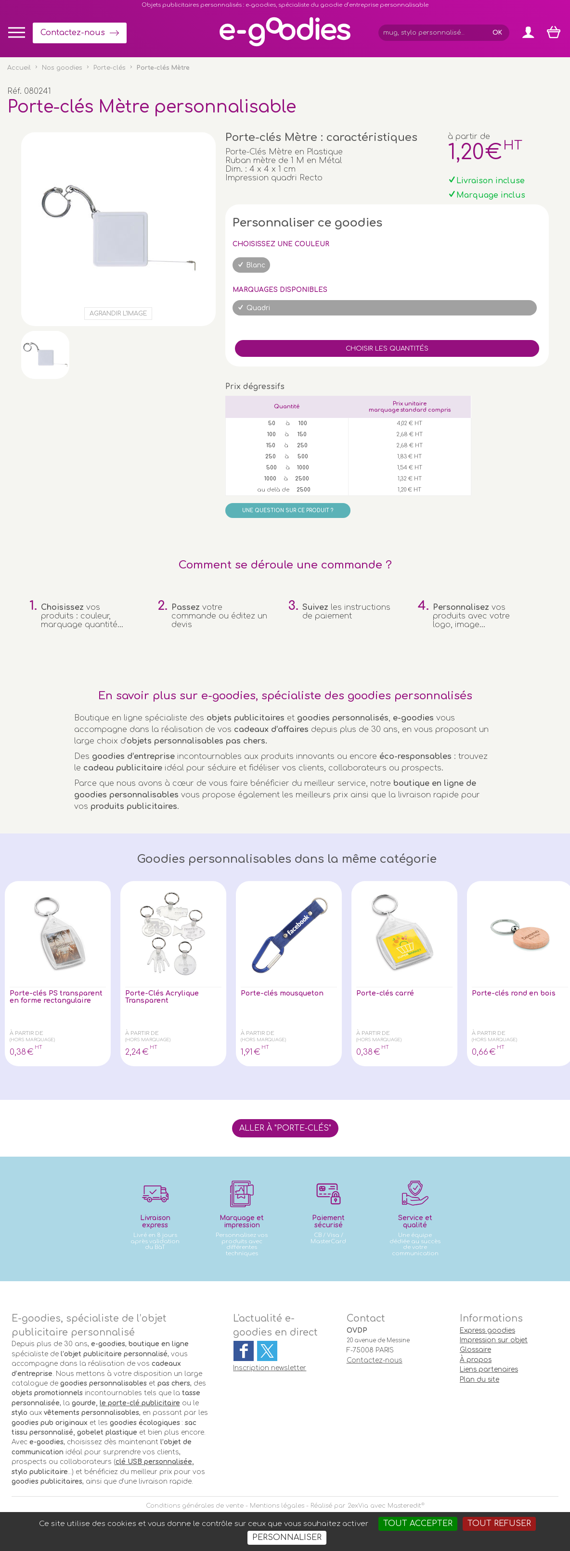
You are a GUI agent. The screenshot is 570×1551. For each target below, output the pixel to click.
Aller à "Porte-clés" (285, 1128)
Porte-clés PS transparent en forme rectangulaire (52, 1003)
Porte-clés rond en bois (519, 994)
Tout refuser (499, 1523)
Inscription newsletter (269, 1368)
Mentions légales (277, 1505)
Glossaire (475, 1349)
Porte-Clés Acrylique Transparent (166, 998)
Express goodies (487, 1330)
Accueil (19, 67)
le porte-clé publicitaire (140, 1403)
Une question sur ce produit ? (287, 510)
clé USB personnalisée (154, 1461)
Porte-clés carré (389, 994)
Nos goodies (62, 67)
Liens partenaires (489, 1369)
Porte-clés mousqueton (288, 994)
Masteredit (404, 1505)
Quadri (258, 308)
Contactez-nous (72, 32)
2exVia (358, 1505)
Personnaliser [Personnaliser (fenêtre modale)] (287, 1537)
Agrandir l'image (118, 313)
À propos (476, 1359)
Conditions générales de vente (195, 1505)
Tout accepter (418, 1523)
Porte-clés (109, 67)
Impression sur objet (494, 1340)
